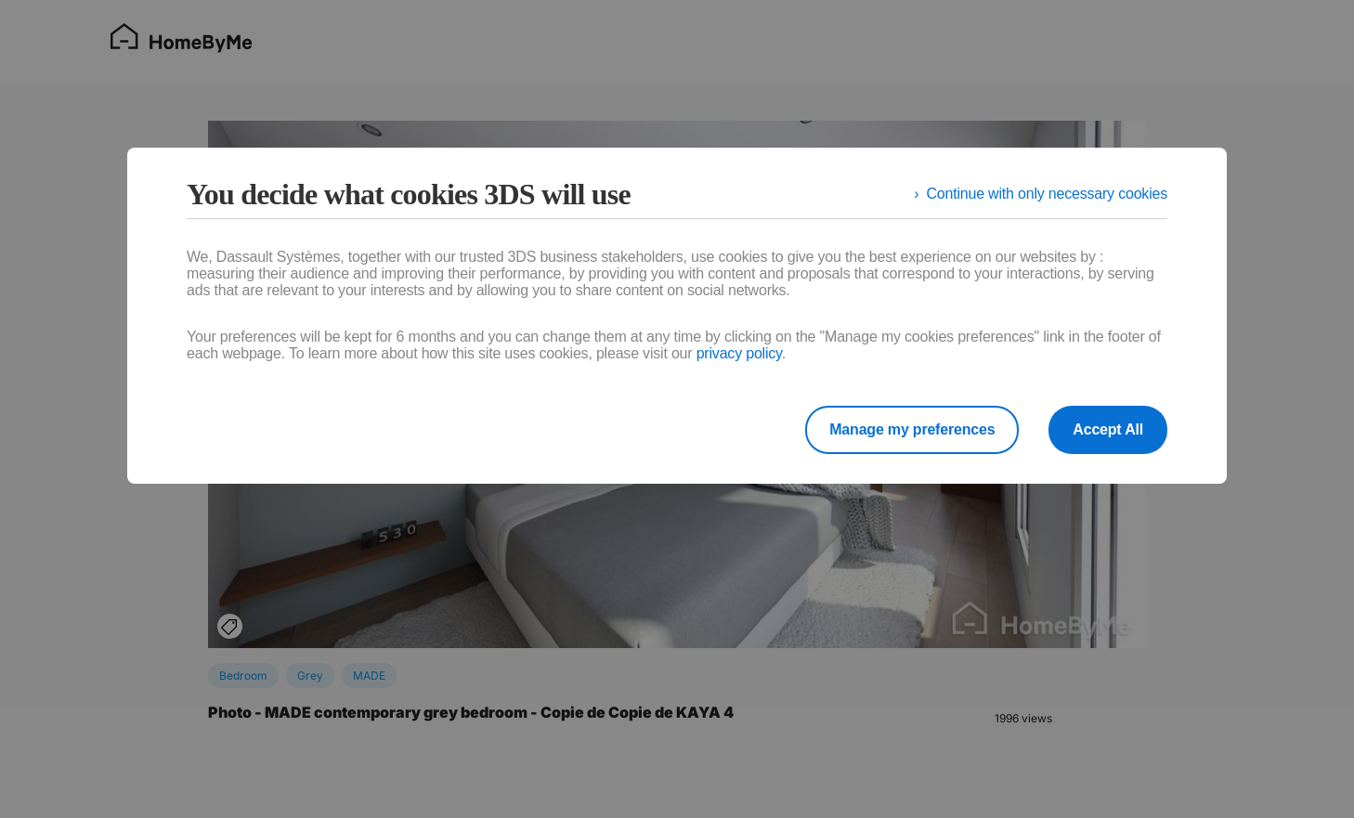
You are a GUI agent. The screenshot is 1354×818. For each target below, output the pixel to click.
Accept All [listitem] (1108, 429)
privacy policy (739, 353)
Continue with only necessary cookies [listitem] (1046, 193)
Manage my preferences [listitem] (912, 429)
